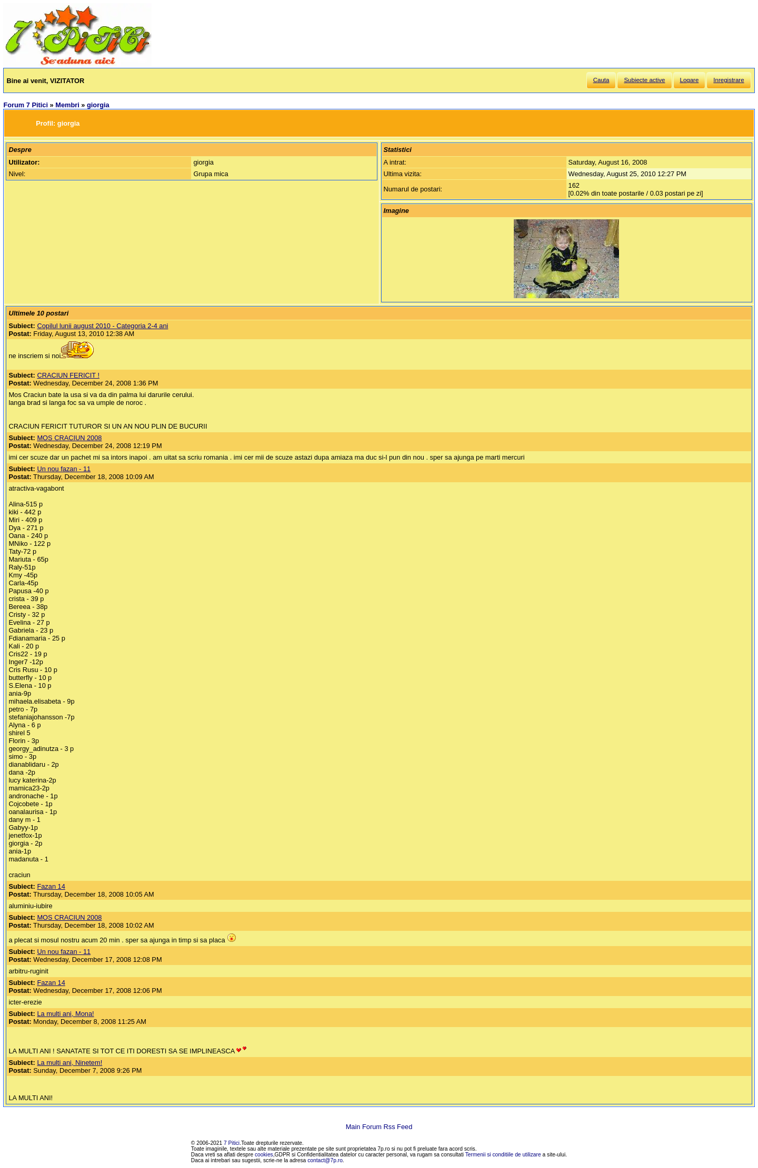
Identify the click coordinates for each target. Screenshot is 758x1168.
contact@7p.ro (325, 1160)
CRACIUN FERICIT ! (68, 375)
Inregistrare (728, 80)
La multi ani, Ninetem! (69, 1063)
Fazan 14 (51, 886)
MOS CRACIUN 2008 (69, 438)
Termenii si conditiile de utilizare (503, 1154)
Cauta (601, 80)
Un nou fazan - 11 (64, 469)
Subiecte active (644, 80)
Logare (689, 80)
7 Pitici (232, 1143)
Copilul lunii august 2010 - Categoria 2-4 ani (102, 326)
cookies (264, 1154)
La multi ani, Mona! (65, 1014)
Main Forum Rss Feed (379, 1127)
